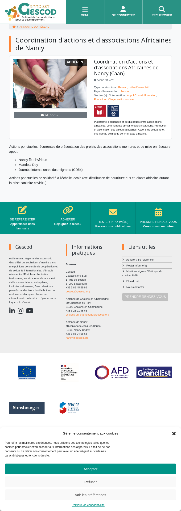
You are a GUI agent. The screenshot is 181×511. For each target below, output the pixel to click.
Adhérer (131, 259)
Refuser (90, 482)
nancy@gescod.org (77, 337)
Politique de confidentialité (88, 505)
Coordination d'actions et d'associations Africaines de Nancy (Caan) (126, 67)
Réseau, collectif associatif (133, 87)
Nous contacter (135, 287)
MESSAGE (50, 115)
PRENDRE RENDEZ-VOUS (145, 297)
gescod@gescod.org (78, 291)
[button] (174, 433)
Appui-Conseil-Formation (141, 95)
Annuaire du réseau (34, 26)
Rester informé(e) (136, 265)
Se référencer (146, 259)
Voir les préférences (90, 495)
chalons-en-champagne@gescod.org (87, 314)
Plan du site (133, 281)
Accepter (90, 469)
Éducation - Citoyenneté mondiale (114, 99)
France (125, 91)
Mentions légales (136, 271)
